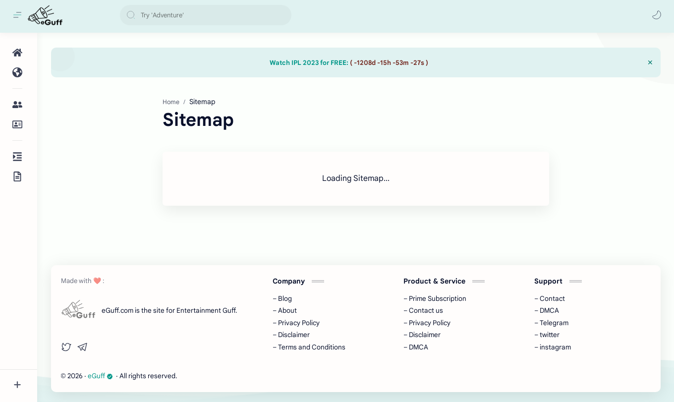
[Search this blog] (205, 15)
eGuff (100, 376)
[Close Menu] (650, 62)
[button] (656, 14)
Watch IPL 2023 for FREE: (349, 62)
